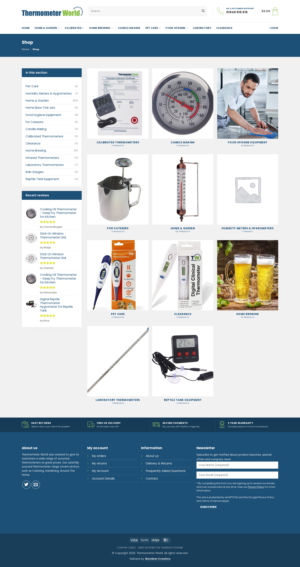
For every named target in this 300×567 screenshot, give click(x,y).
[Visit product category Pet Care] (117, 281)
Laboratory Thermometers (45, 165)
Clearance (224, 28)
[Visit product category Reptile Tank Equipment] (182, 367)
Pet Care (153, 28)
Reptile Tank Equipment (42, 179)
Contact (152, 478)
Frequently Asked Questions (166, 471)
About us (152, 456)
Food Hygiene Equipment (43, 115)
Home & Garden (47, 28)
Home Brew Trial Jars (40, 108)
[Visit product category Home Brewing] (247, 281)
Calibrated (74, 28)
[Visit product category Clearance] (182, 281)
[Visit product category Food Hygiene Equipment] (247, 109)
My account (100, 471)
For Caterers (34, 122)
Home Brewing (101, 28)
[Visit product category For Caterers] (117, 195)
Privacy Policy (256, 487)
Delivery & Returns (159, 463)
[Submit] (203, 11)
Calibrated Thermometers (44, 136)
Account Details (103, 478)
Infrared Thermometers (42, 158)
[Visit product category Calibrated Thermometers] (117, 109)
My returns (99, 463)
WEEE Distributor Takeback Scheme (160, 547)
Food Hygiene (176, 28)
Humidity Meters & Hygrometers (49, 93)
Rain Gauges (35, 172)
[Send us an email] (36, 485)
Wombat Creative (157, 559)
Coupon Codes (126, 547)
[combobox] (147, 11)
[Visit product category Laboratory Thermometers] (117, 367)
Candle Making (129, 28)
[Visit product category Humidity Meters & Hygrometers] (247, 195)
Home (26, 28)
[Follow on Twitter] (26, 485)
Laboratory (202, 28)
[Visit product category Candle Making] (182, 109)
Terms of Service (211, 501)
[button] (270, 11)
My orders (99, 456)
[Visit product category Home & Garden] (182, 195)
